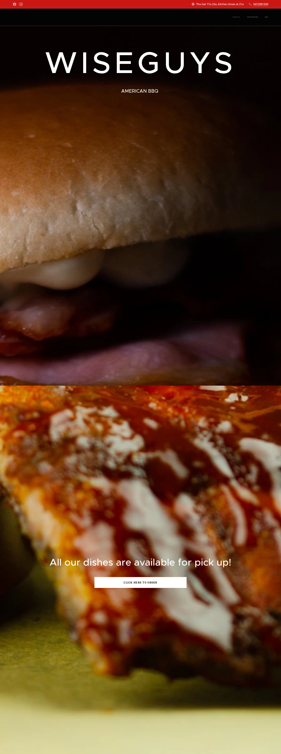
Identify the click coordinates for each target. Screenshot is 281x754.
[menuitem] (256, 17)
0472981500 (260, 4)
